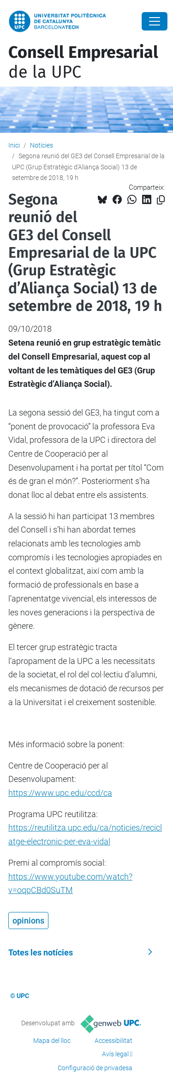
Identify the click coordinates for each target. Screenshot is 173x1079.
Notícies (41, 145)
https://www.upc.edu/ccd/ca (60, 793)
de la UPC (83, 62)
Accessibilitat (113, 1040)
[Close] (154, 21)
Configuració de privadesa (95, 1068)
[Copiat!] (161, 200)
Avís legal (115, 1054)
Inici (14, 145)
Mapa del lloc (52, 1040)
